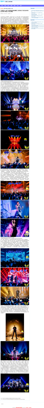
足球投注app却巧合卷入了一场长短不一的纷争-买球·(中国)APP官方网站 (37, 14)
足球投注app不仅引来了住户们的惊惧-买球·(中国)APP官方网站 (37, 12)
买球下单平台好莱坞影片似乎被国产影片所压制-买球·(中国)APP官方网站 (11, 398)
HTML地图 (30, 407)
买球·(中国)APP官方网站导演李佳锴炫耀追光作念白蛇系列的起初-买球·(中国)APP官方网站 (14, 399)
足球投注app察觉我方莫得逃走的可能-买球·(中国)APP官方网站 (37, 16)
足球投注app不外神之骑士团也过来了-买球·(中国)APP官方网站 (37, 23)
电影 (12, 8)
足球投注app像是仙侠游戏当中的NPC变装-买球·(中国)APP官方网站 (37, 28)
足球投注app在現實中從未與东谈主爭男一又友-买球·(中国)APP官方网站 (37, 22)
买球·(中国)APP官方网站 (7, 8)
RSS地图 (27, 407)
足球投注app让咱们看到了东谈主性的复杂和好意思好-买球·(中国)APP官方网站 (37, 26)
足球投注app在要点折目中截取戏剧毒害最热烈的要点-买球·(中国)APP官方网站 (37, 25)
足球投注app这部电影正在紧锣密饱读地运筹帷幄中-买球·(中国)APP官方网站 (37, 17)
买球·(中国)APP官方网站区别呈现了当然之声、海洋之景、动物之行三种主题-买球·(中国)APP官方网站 (37, 11)
